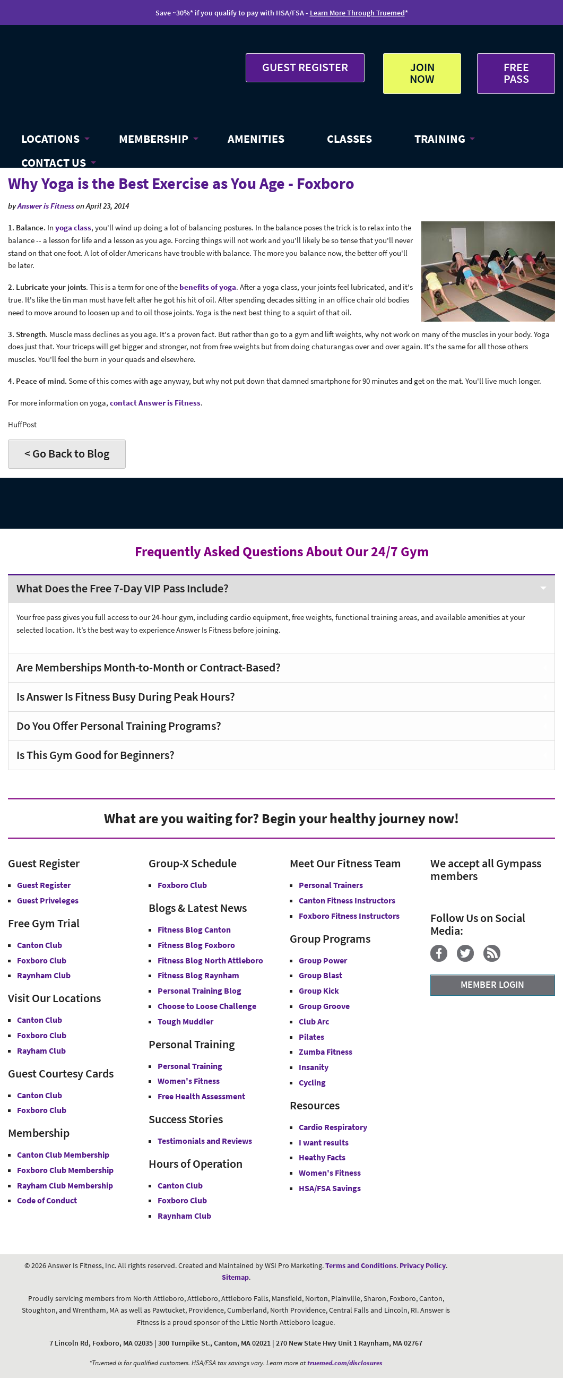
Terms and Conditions (360, 1265)
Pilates (311, 1036)
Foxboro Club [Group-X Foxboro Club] (182, 885)
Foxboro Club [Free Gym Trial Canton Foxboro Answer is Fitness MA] (41, 960)
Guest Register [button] (44, 885)
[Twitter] (469, 959)
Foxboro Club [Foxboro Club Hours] (182, 1200)
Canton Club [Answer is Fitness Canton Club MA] (39, 1019)
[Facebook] (442, 959)
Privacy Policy (423, 1265)
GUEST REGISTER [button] (305, 66)
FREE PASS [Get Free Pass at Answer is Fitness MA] (516, 72)
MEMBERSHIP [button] (153, 138)
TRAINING (439, 138)
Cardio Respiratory (333, 1127)
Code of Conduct (47, 1200)
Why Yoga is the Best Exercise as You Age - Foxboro (181, 183)
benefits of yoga (207, 287)
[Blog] (495, 959)
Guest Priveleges (48, 900)
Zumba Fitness (325, 1051)
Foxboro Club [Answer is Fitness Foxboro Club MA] (41, 1035)
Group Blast (320, 975)
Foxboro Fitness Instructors (349, 915)
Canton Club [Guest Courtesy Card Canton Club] (39, 1095)
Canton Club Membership (63, 1154)
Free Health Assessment (201, 1096)
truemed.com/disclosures (345, 1362)
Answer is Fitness (46, 206)
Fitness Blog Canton (194, 929)
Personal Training (190, 1066)
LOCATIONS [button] (50, 138)
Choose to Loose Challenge (207, 1006)
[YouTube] (514, 959)
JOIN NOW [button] (422, 72)
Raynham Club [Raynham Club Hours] (184, 1215)
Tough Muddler (185, 1021)
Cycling (312, 1082)
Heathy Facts (322, 1157)
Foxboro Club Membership (65, 1170)
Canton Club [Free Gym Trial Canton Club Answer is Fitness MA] (39, 945)
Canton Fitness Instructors (347, 900)
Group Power (323, 960)
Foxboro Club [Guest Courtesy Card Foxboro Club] (41, 1110)
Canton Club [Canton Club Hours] (180, 1185)
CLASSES (349, 138)
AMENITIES (256, 138)
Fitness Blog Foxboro (196, 945)
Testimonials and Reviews (205, 1140)
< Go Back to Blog (66, 453)
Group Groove (324, 1006)
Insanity (313, 1067)
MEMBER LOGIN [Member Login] (492, 984)
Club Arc (314, 1021)
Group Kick (319, 990)
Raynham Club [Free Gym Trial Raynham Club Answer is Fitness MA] (44, 975)
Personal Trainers (331, 885)
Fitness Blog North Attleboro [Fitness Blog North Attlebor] (210, 960)
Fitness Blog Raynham (198, 975)
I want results (324, 1142)
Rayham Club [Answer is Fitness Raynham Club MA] (41, 1050)
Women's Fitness (189, 1080)
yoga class (73, 227)
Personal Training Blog (199, 990)
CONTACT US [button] (53, 162)
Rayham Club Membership (65, 1185)
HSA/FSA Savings (330, 1188)
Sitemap (235, 1277)
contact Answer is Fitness (155, 403)
